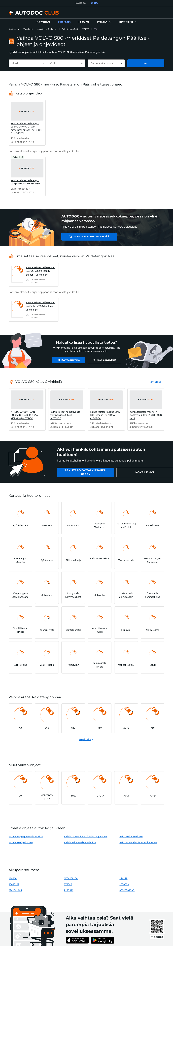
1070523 (124, 884)
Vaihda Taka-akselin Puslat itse (80, 842)
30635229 (14, 884)
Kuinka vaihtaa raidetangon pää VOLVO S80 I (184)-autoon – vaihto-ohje (40, 271)
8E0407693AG (127, 890)
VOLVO (85, 29)
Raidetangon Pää (70, 29)
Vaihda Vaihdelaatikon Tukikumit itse (138, 842)
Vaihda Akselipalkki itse (21, 842)
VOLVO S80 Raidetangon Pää (85, 236)
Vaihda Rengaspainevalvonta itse (26, 836)
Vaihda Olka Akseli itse (130, 836)
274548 (68, 884)
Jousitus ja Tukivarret (47, 29)
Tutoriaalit (28, 29)
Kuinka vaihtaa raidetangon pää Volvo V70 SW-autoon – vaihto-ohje (40, 306)
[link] (43, 22)
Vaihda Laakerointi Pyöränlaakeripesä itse (85, 836)
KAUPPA (80, 3)
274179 (123, 878)
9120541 (68, 890)
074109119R (15, 890)
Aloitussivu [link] (14, 29)
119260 (13, 878)
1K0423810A (71, 878)
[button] (103, 22)
